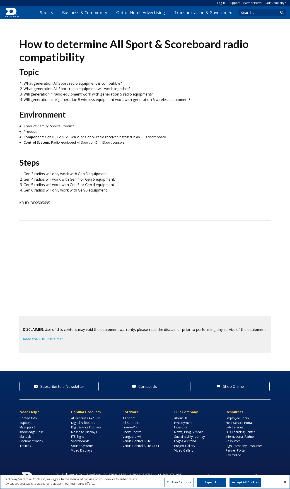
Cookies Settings (179, 482)
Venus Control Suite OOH (141, 446)
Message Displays (84, 432)
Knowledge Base (31, 432)
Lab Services (235, 427)
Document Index (31, 441)
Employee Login (237, 418)
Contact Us (144, 386)
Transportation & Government (204, 12)
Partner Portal (252, 3)
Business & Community (84, 12)
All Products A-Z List (85, 418)
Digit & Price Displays (86, 427)
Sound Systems (82, 446)
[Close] (285, 482)
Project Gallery (184, 446)
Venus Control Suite (137, 441)
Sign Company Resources (244, 446)
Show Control (132, 432)
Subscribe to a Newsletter (59, 386)
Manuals (25, 436)
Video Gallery (183, 450)
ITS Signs (77, 436)
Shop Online (230, 386)
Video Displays (81, 450)
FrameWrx (130, 427)
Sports (46, 12)
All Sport (129, 418)
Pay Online (233, 455)
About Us (180, 418)
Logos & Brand (185, 441)
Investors (180, 427)
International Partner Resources (240, 438)
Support (234, 3)
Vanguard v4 (132, 436)
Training (25, 446)
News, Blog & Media (188, 432)
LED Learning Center (240, 432)
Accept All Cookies (245, 482)
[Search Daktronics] (260, 12)
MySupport (27, 427)
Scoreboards (80, 441)
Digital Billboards (83, 422)
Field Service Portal (239, 422)
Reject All (211, 482)
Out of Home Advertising (140, 12)
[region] (145, 482)
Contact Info (28, 418)
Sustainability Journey (189, 436)
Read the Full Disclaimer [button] (43, 339)
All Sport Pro (131, 422)
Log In (221, 3)
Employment (183, 422)
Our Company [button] (275, 3)
